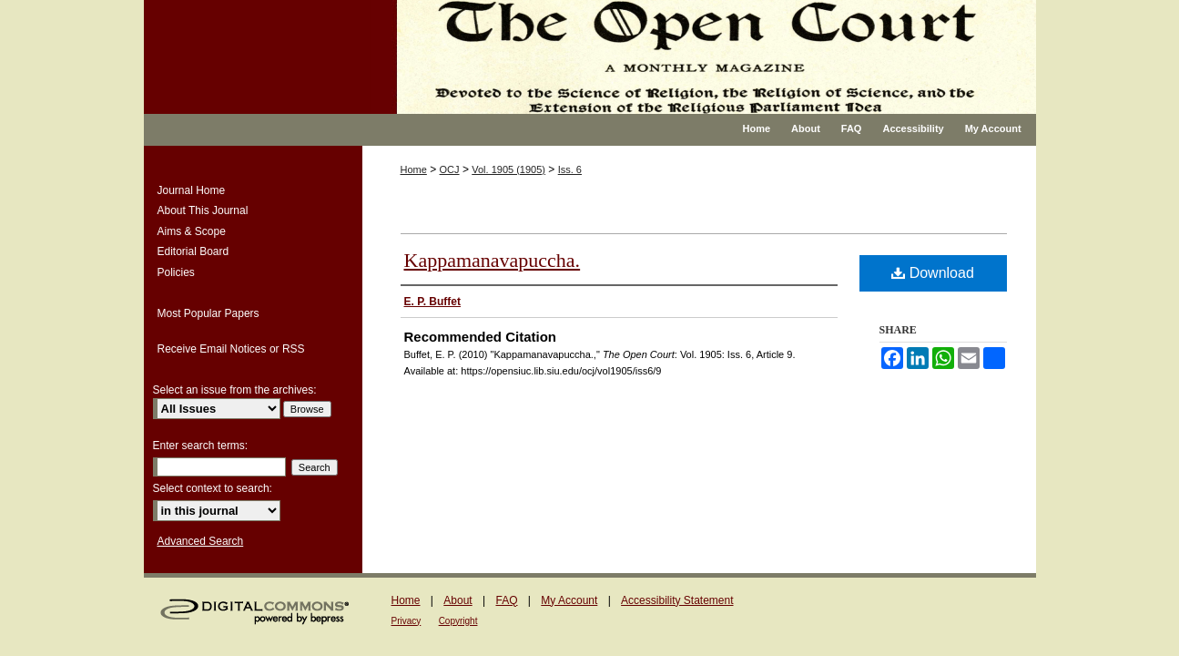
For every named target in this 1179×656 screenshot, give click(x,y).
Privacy (406, 621)
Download (932, 273)
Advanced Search (201, 541)
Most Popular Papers (208, 313)
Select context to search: (212, 488)
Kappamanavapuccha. (492, 260)
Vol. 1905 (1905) (508, 169)
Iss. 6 (570, 169)
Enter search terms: (201, 445)
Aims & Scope (192, 231)
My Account (569, 600)
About (457, 600)
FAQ (506, 600)
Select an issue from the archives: (235, 390)
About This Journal (203, 210)
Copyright (458, 621)
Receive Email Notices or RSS (231, 349)
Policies (176, 272)
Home (414, 169)
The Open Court (703, 57)
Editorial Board (193, 251)
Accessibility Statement (677, 600)
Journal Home (192, 190)
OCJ (450, 169)
